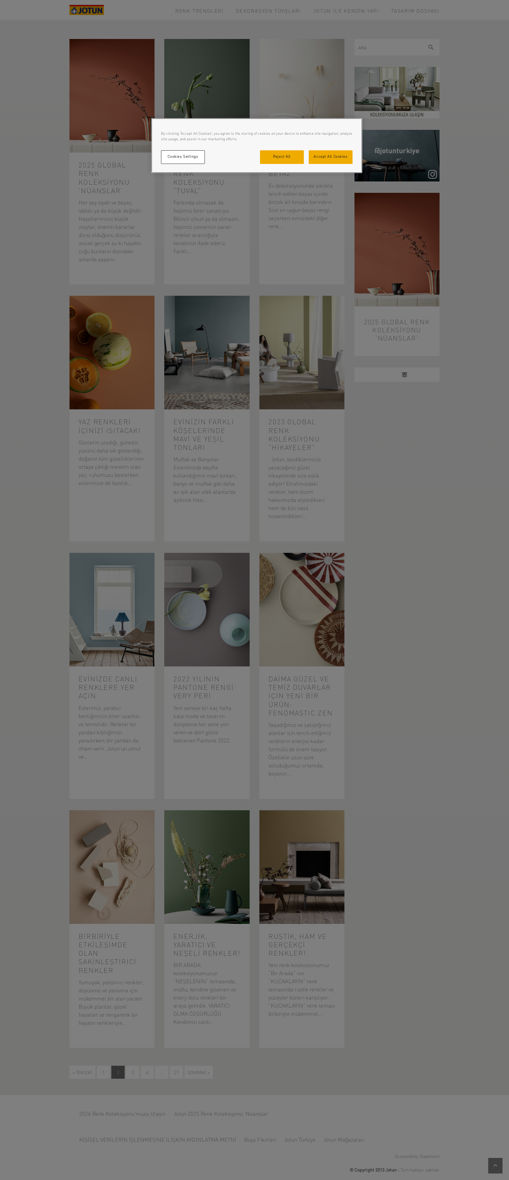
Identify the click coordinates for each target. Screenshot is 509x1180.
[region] (256, 145)
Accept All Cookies (330, 157)
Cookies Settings (183, 157)
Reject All (282, 157)
